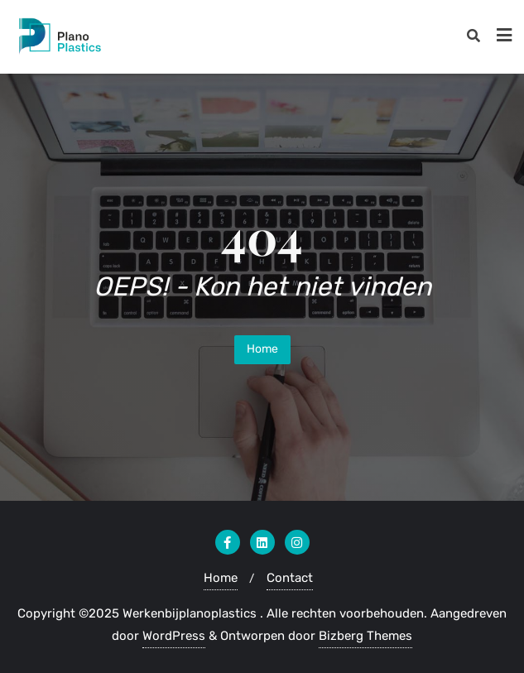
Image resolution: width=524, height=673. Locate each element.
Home (262, 349)
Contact (290, 577)
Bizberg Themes (365, 635)
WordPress (173, 635)
